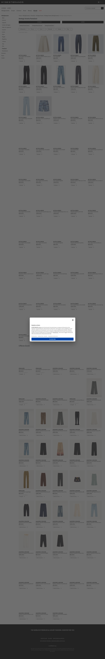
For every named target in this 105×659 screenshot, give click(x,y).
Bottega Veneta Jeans (49, 25)
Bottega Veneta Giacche (37, 25)
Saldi (40, 10)
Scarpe (13, 10)
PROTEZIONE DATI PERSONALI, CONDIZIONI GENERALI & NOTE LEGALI (52, 641)
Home (20, 15)
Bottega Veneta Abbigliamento (51, 15)
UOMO (9, 8)
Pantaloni (33, 15)
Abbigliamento (5, 10)
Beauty (30, 10)
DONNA (3, 8)
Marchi (35, 10)
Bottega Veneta (39, 15)
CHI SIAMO (50, 638)
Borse (24, 10)
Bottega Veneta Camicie (24, 25)
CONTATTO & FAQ (44, 638)
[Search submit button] (102, 8)
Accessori (19, 10)
